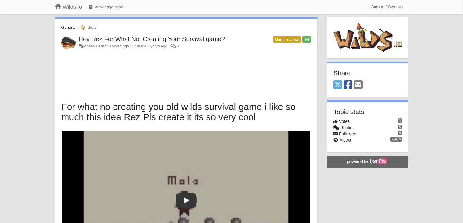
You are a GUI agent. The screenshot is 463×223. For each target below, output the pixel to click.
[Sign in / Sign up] (387, 7)
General (68, 27)
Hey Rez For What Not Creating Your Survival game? (152, 39)
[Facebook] (348, 85)
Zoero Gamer (96, 46)
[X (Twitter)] (337, 85)
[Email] (358, 85)
